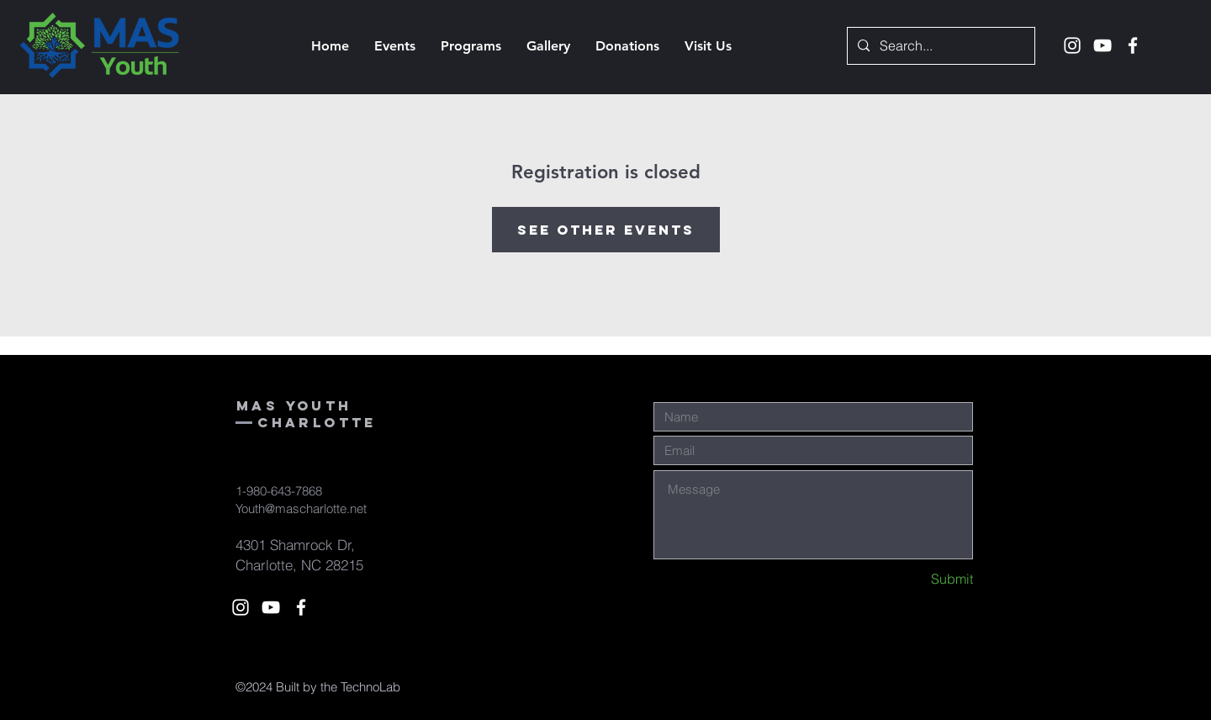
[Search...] (939, 46)
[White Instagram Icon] (1072, 45)
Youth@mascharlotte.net (301, 508)
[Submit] (913, 579)
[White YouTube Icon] (1102, 45)
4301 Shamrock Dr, (295, 544)
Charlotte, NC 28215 (299, 565)
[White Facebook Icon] (1133, 45)
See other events (606, 229)
